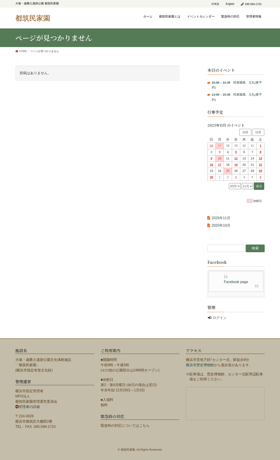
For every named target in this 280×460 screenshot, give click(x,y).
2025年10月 (221, 225)
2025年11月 (221, 218)
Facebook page (236, 282)
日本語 (215, 3)
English (230, 3)
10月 (245, 132)
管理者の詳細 (29, 407)
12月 (258, 132)
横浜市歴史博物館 (200, 365)
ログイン (220, 318)
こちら (144, 425)
